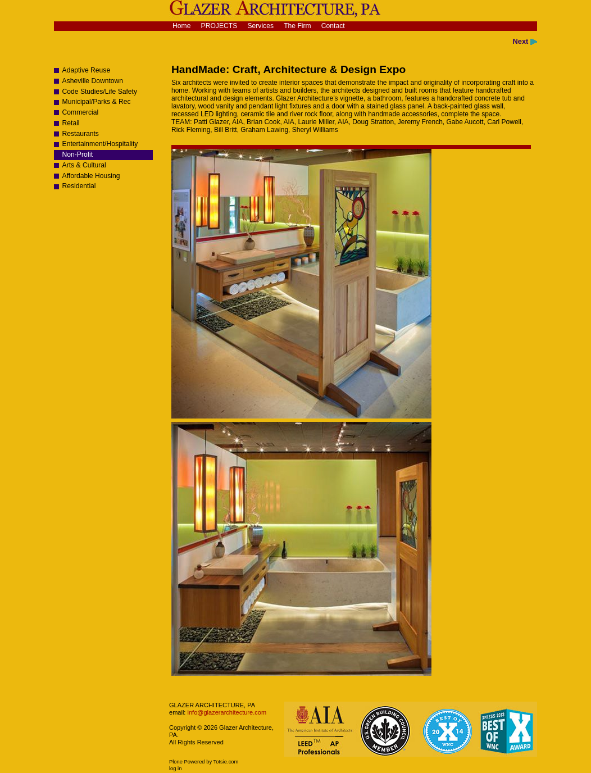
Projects (219, 26)
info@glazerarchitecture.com (225, 712)
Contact (333, 26)
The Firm (297, 26)
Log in (175, 768)
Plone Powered (187, 762)
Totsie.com (226, 762)
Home (181, 26)
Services (260, 26)
